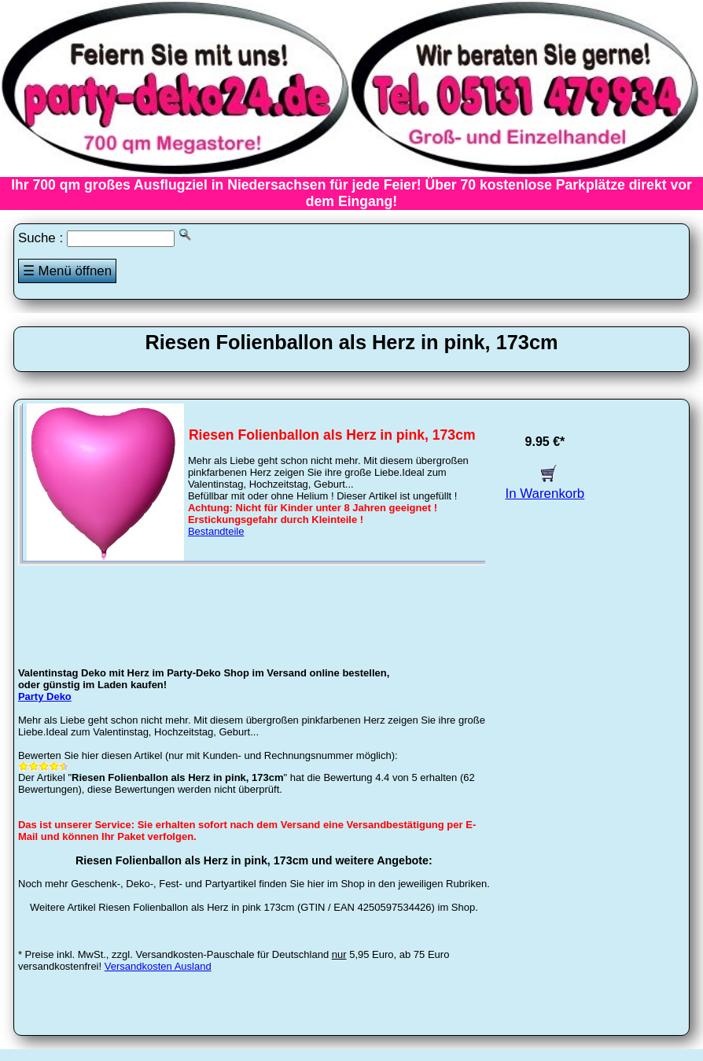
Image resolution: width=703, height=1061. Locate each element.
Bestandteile (216, 531)
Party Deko (45, 696)
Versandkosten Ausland (158, 966)
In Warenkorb (545, 485)
